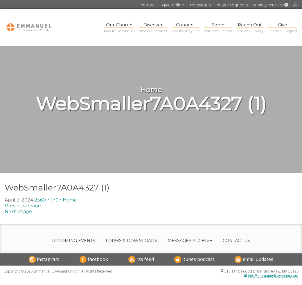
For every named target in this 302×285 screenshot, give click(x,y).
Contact (148, 5)
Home (70, 200)
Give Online (173, 5)
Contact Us (236, 240)
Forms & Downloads (131, 240)
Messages (200, 5)
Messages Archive (190, 240)
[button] (270, 5)
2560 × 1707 (48, 200)
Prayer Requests (232, 5)
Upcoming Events (73, 240)
